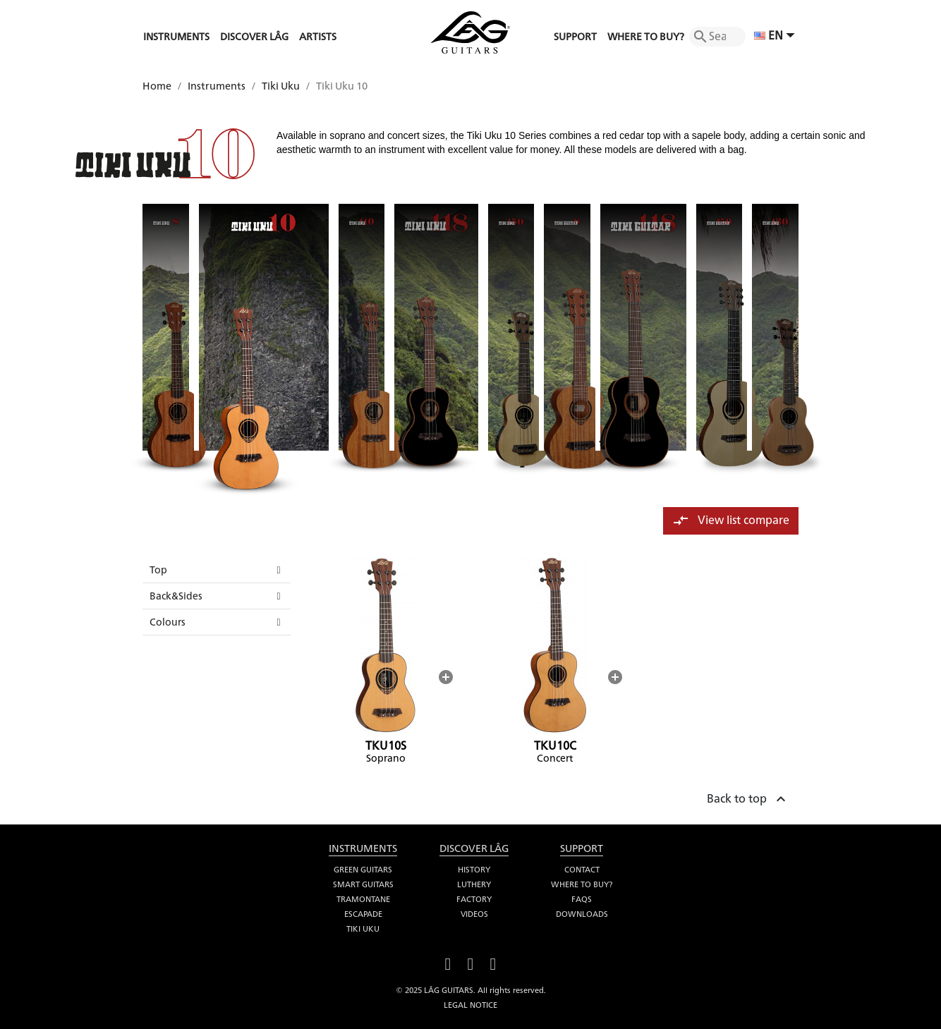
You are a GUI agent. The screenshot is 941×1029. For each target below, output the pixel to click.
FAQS (581, 899)
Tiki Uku (363, 929)
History (474, 870)
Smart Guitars (363, 884)
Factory (474, 899)
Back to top (748, 797)
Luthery (474, 884)
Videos (474, 914)
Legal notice (470, 1005)
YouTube (470, 962)
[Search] (717, 37)
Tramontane (363, 899)
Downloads (582, 914)
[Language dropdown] (776, 36)
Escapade (363, 914)
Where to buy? (581, 884)
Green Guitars (363, 870)
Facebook (447, 962)
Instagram (493, 962)
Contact (582, 870)
